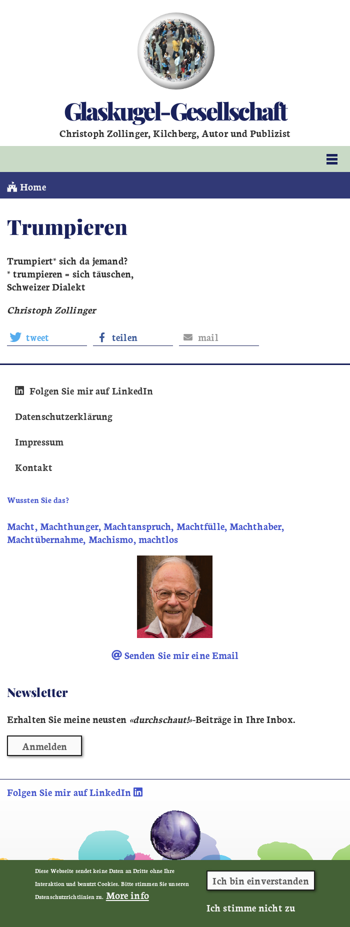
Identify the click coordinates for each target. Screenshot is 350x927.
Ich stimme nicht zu (250, 909)
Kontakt (33, 467)
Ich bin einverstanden (260, 882)
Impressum (39, 441)
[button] (47, 337)
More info (127, 896)
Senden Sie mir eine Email (175, 655)
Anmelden (45, 746)
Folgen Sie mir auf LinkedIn (84, 390)
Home (26, 186)
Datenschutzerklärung (63, 416)
